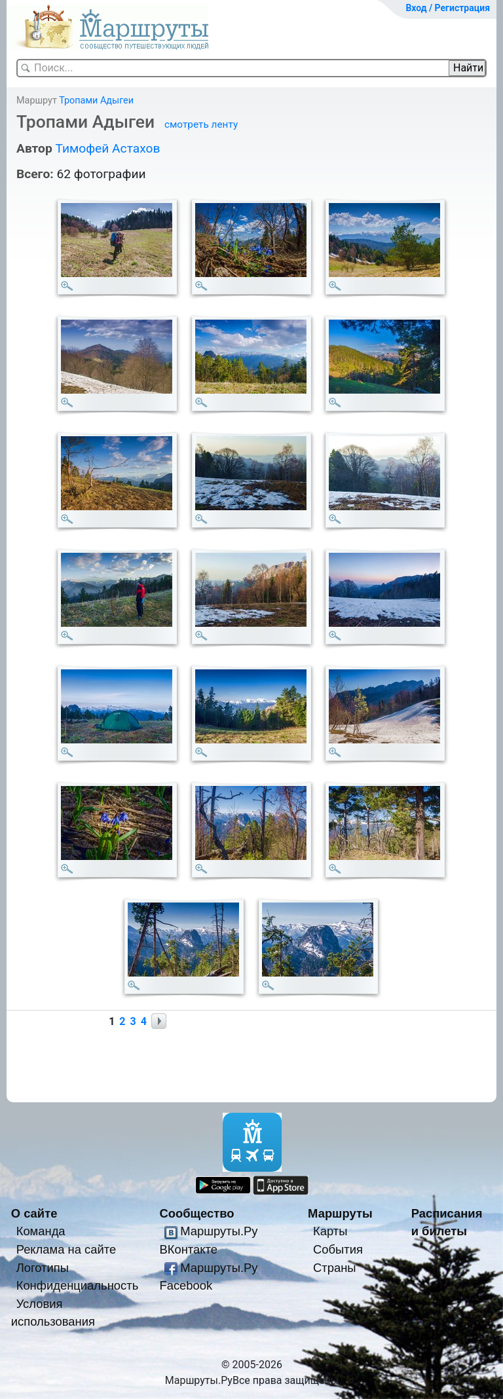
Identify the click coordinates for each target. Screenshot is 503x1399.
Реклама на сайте (66, 1249)
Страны (334, 1268)
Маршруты (340, 1213)
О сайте (34, 1213)
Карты (330, 1231)
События (338, 1249)
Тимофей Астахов (107, 148)
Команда (40, 1231)
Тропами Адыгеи (96, 100)
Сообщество (196, 1213)
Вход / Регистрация (447, 8)
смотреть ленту (201, 124)
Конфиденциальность (77, 1285)
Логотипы (42, 1268)
